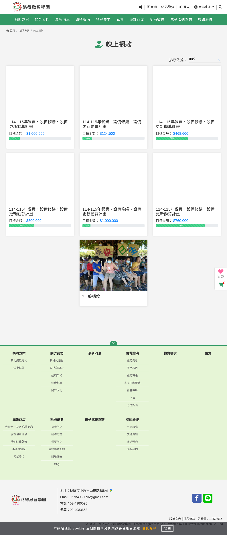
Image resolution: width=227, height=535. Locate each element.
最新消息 (62, 19)
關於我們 (42, 19)
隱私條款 (189, 518)
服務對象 (132, 360)
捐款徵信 (56, 426)
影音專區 (132, 390)
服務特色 (132, 375)
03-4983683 (78, 510)
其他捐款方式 (19, 360)
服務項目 (132, 367)
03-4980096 (78, 503)
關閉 (169, 528)
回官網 (152, 7)
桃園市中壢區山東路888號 (91, 491)
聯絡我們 (132, 449)
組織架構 (56, 375)
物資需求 (103, 19)
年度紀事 (56, 382)
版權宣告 (175, 518)
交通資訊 (132, 434)
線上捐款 (18, 367)
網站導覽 (167, 7)
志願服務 (132, 426)
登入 (184, 7)
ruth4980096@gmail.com (90, 497)
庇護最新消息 (19, 434)
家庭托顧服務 (132, 382)
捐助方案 (22, 19)
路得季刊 (56, 390)
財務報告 (56, 456)
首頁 (10, 30)
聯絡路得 (205, 19)
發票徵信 (56, 441)
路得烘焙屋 (19, 449)
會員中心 (203, 7)
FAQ (57, 464)
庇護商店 (137, 19)
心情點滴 (132, 405)
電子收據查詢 (181, 19)
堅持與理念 (57, 367)
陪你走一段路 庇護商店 (19, 426)
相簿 (132, 397)
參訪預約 (132, 441)
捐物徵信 (56, 434)
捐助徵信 (157, 19)
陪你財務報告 (19, 441)
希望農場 (18, 456)
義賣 (120, 19)
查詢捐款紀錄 (57, 449)
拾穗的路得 (57, 360)
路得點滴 (83, 19)
